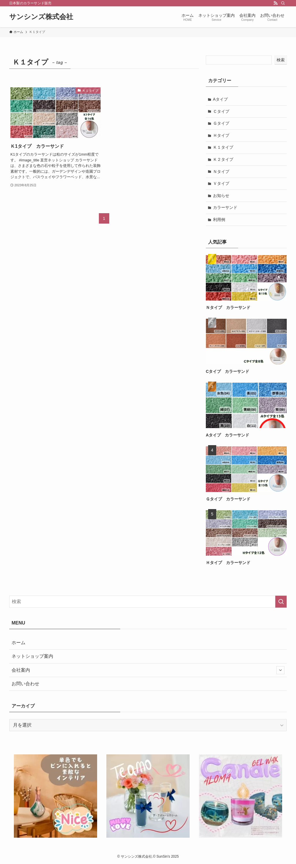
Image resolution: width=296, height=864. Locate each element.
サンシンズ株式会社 (41, 16)
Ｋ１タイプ (223, 147)
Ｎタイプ (221, 171)
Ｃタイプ (221, 111)
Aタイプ (220, 99)
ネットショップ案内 (32, 656)
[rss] (275, 3)
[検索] (283, 3)
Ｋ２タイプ (223, 159)
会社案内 (148, 670)
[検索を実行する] (281, 602)
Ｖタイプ (221, 183)
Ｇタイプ (221, 123)
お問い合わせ (25, 683)
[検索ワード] (148, 602)
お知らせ (221, 195)
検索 (281, 60)
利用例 (219, 219)
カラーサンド (225, 207)
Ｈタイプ (221, 135)
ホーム (18, 642)
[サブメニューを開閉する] (280, 670)
